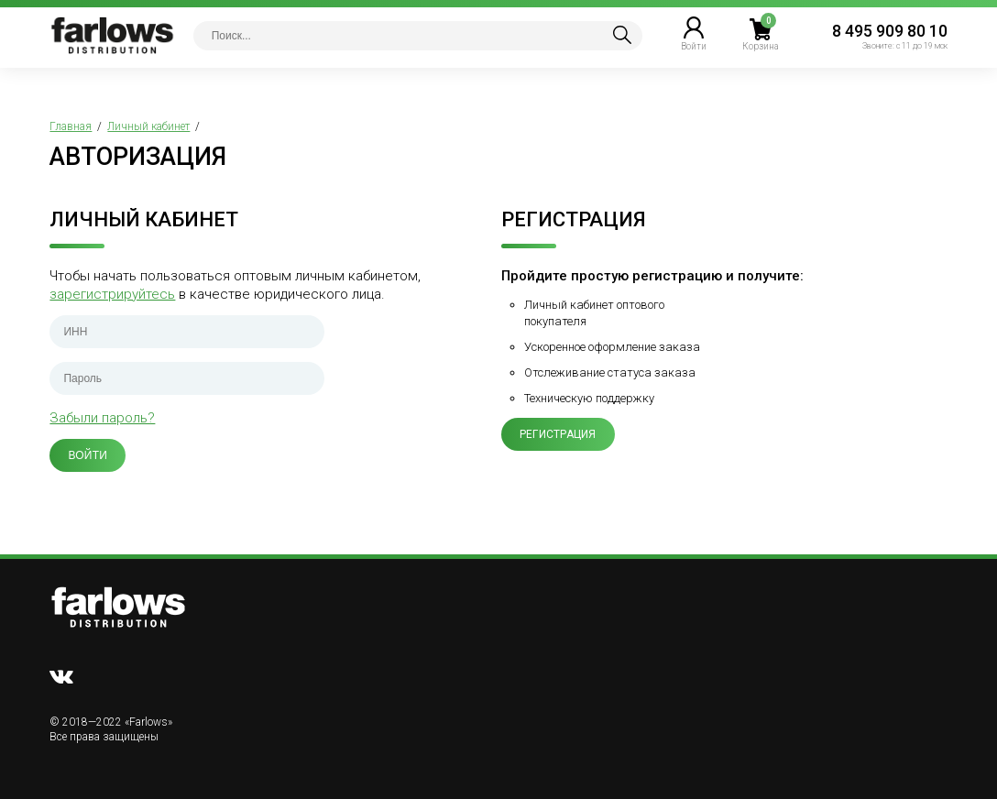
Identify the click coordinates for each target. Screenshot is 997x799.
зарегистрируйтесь (112, 294)
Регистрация (558, 434)
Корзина (760, 46)
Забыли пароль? (102, 418)
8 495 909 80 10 (890, 30)
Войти (87, 455)
